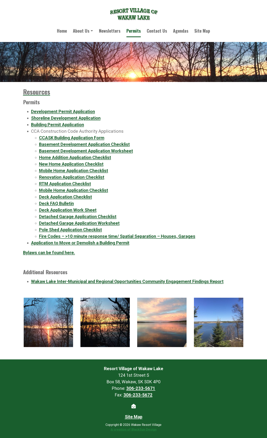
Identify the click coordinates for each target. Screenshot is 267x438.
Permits (133, 30)
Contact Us (157, 30)
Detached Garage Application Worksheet (79, 223)
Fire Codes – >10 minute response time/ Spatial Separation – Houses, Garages (117, 236)
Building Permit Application (57, 124)
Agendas (180, 30)
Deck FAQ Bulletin (56, 203)
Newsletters (109, 30)
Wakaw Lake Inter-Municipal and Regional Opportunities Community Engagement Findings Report (127, 281)
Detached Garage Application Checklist (77, 216)
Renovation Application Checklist (71, 177)
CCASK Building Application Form (71, 137)
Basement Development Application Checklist (84, 144)
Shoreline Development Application (66, 118)
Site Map (202, 30)
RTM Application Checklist (65, 183)
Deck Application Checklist (65, 196)
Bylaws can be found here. (49, 252)
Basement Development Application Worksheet (86, 150)
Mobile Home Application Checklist (73, 170)
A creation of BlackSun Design (133, 429)
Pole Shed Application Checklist (70, 229)
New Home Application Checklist (71, 164)
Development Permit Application (63, 111)
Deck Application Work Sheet (68, 210)
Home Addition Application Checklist (75, 157)
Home (62, 30)
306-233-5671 (140, 388)
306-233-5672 (138, 394)
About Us (81, 30)
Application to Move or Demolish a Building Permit (80, 242)
